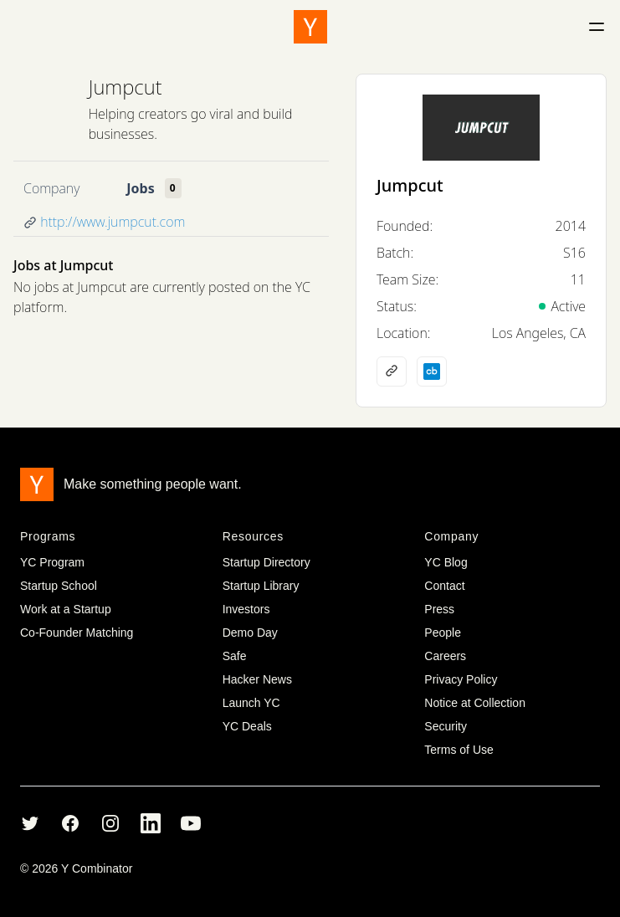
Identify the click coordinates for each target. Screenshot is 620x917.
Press (439, 609)
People (442, 632)
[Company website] (392, 371)
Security (445, 726)
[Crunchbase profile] (432, 371)
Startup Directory (266, 562)
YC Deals (247, 726)
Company (51, 188)
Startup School (58, 585)
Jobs (140, 188)
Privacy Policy (460, 679)
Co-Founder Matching (76, 632)
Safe (235, 656)
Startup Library (261, 585)
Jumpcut (125, 86)
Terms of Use (458, 749)
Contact (444, 585)
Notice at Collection (474, 703)
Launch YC (251, 703)
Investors (246, 609)
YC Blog (445, 562)
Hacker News (257, 679)
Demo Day (250, 632)
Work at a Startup (65, 609)
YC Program (52, 562)
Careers (445, 656)
